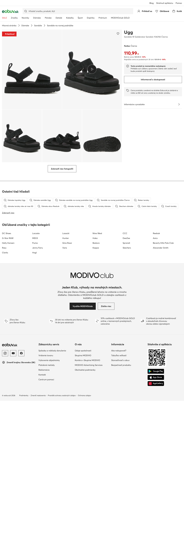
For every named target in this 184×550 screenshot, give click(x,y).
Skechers (127, 397)
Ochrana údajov (84, 545)
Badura (96, 392)
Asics (155, 387)
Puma (35, 392)
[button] (32, 69)
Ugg (128, 32)
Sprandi (126, 392)
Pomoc (179, 3)
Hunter (65, 387)
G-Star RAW (7, 387)
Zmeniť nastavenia (38, 545)
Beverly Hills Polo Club (163, 392)
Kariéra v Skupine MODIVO (87, 509)
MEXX (35, 387)
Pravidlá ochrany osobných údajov (62, 545)
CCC (125, 382)
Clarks (5, 402)
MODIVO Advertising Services (88, 514)
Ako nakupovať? (118, 500)
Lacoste (36, 382)
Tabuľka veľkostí (118, 504)
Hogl (34, 402)
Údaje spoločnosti (83, 500)
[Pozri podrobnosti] (179, 104)
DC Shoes (6, 382)
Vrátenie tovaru (45, 504)
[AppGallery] (156, 532)
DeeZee (126, 387)
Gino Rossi (67, 392)
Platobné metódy (46, 514)
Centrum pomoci (46, 528)
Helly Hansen (8, 392)
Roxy (4, 397)
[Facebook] (21, 502)
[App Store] (156, 526)
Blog (151, 3)
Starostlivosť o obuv (120, 509)
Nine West (97, 382)
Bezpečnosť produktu (121, 514)
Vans (64, 397)
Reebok (156, 382)
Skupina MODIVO (83, 504)
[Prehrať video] (92, 69)
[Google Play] (156, 520)
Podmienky (23, 545)
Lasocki (65, 382)
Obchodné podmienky (85, 519)
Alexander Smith (160, 397)
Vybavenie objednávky (49, 509)
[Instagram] (5, 502)
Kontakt (42, 524)
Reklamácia (44, 519)
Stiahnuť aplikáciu (164, 3)
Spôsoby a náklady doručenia (52, 500)
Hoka (95, 387)
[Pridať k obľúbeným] (118, 34)
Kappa (96, 397)
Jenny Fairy (37, 397)
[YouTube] (13, 502)
